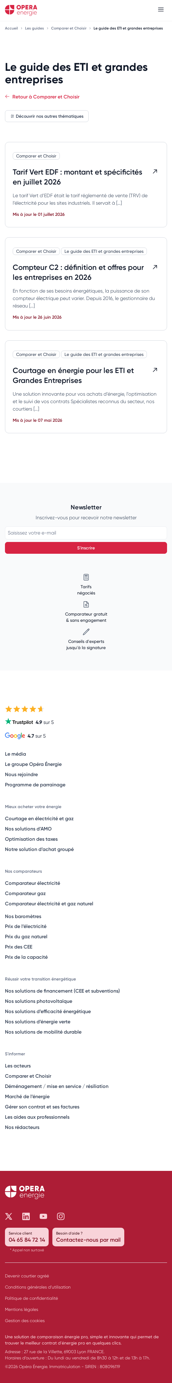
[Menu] (161, 10)
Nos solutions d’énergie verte (37, 1021)
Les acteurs (18, 1065)
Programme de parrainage (35, 784)
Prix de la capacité (26, 957)
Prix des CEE (18, 947)
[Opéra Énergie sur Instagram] (60, 1216)
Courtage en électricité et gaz (39, 818)
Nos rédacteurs (22, 1127)
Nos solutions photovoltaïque (38, 1001)
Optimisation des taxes (31, 839)
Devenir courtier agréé (27, 1275)
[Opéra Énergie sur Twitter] (8, 1216)
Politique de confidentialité (31, 1298)
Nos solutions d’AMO (28, 829)
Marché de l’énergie (27, 1096)
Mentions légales (21, 1309)
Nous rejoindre (21, 774)
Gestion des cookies (25, 1320)
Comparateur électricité (32, 883)
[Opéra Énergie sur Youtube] (43, 1216)
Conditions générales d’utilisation (38, 1287)
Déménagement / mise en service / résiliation (56, 1086)
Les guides (35, 28)
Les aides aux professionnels (37, 1117)
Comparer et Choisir (69, 28)
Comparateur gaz (25, 893)
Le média (15, 754)
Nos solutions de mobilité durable (43, 1032)
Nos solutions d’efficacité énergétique (48, 1011)
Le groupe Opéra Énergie (33, 764)
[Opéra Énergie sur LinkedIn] (26, 1216)
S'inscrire (86, 548)
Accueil (12, 28)
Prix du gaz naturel (26, 936)
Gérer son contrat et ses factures (42, 1106)
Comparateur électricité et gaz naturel (49, 903)
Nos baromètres (23, 916)
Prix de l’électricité (25, 926)
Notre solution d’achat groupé (39, 849)
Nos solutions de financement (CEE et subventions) (62, 991)
